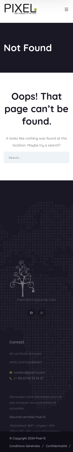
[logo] (22, 292)
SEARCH (63, 157)
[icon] (31, 327)
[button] (36, 306)
